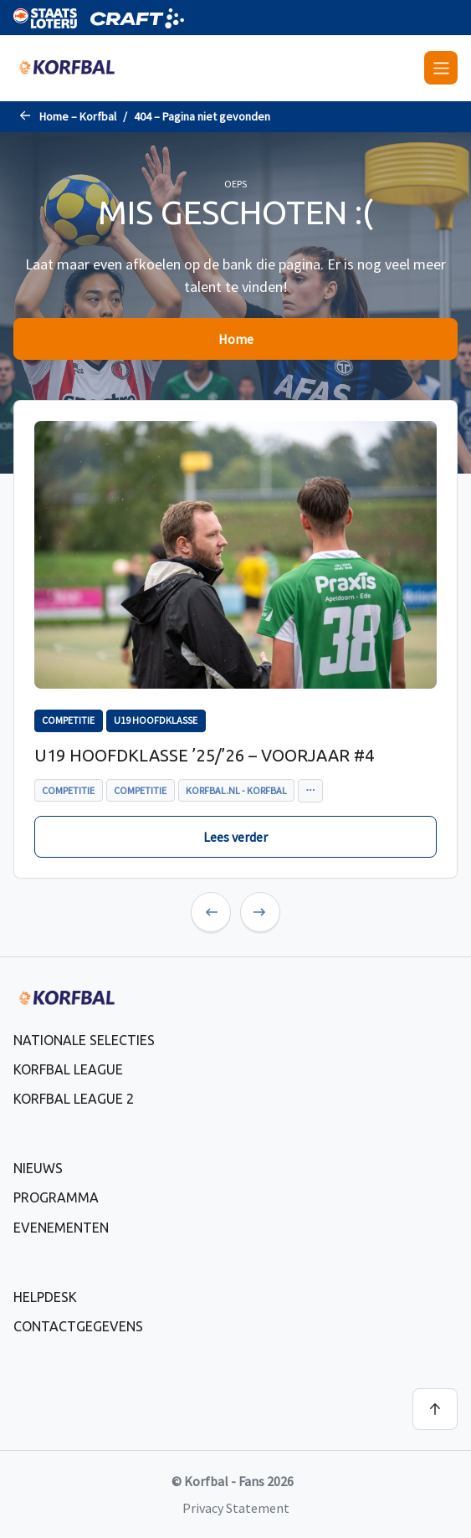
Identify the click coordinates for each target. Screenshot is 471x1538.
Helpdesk (45, 1297)
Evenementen (61, 1227)
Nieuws (38, 1168)
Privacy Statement (235, 1508)
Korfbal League (68, 1069)
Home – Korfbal (77, 116)
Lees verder (235, 836)
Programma (56, 1197)
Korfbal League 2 (73, 1098)
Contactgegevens (78, 1326)
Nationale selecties (84, 1040)
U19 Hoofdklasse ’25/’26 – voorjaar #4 (204, 755)
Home (235, 339)
